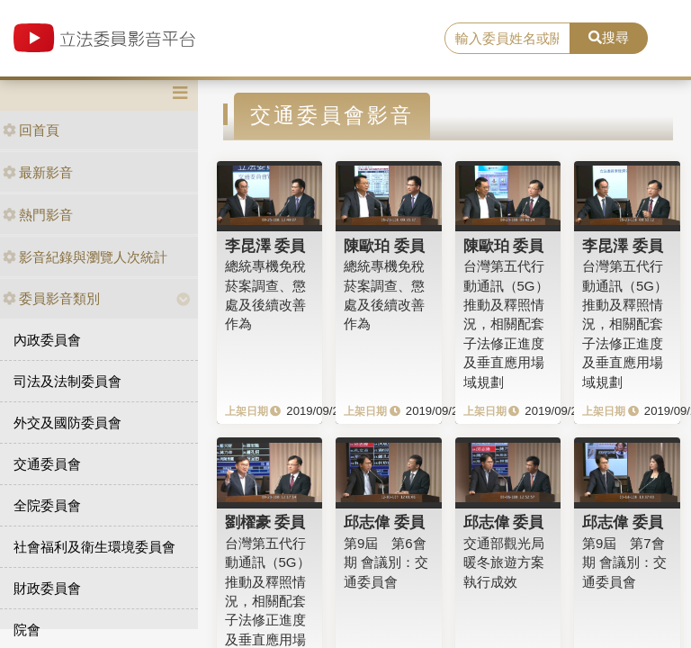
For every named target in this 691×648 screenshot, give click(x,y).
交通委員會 (47, 464)
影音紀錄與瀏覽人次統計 (85, 257)
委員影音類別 (51, 298)
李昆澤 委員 (265, 246)
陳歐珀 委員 (384, 246)
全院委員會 (47, 505)
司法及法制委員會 (67, 381)
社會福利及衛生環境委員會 (94, 546)
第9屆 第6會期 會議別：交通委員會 (386, 563)
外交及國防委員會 (67, 422)
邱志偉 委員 (384, 522)
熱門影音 (38, 214)
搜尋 (608, 37)
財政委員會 (47, 588)
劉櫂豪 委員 (265, 522)
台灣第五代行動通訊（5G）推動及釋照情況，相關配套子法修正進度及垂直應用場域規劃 (506, 324)
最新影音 (38, 172)
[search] (507, 38)
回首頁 (31, 130)
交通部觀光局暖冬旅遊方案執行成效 (503, 563)
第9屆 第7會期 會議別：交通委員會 (624, 563)
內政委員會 (47, 339)
